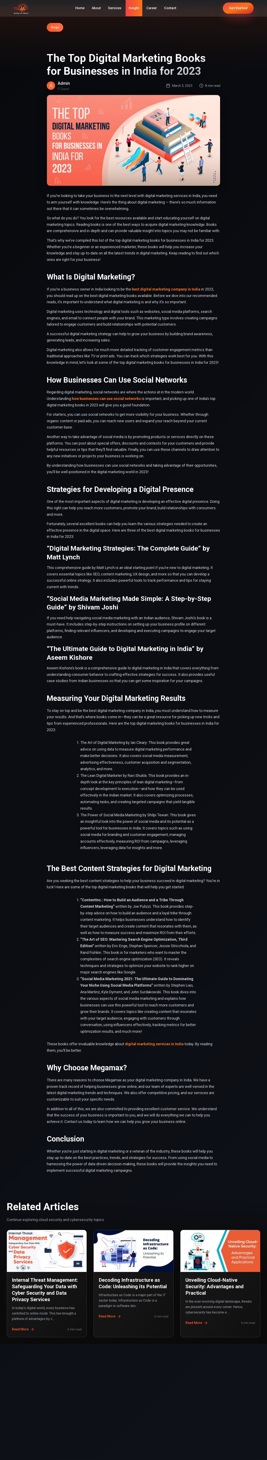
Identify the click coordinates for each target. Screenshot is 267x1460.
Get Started (238, 8)
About (96, 8)
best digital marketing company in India (166, 289)
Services (114, 8)
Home (79, 8)
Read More (23, 1329)
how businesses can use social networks (106, 398)
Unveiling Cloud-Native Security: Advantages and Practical (214, 1286)
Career (151, 8)
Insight (134, 8)
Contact (170, 8)
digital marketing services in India (154, 1044)
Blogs (55, 27)
